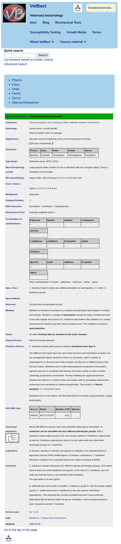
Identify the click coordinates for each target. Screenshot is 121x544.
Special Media (13, 298)
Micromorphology (15, 178)
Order (16, 89)
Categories (11, 122)
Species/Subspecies (25, 102)
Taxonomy (11, 149)
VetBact (38, 5)
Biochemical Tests (68, 22)
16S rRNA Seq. (13, 408)
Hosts (9, 334)
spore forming (54, 122)
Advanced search (15, 64)
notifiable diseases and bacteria (84, 122)
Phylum (17, 80)
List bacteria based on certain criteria (28, 59)
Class (15, 84)
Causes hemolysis (38, 122)
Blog (46, 22)
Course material (73, 41)
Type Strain (11, 161)
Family (16, 93)
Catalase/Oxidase (14, 200)
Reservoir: (11, 304)
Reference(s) (12, 512)
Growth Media (76, 32)
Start (33, 22)
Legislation (11, 451)
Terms (96, 32)
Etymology (11, 128)
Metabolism (11, 194)
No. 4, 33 (33, 512)
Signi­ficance (12, 139)
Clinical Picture (13, 340)
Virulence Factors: (15, 346)
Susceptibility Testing (45, 32)
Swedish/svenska (99, 7)
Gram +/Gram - (13, 184)
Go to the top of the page (20, 529)
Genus (16, 98)
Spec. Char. (11, 288)
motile (65, 122)
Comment (10, 466)
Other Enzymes (13, 206)
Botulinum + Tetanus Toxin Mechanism (47, 518)
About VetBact (42, 41)
